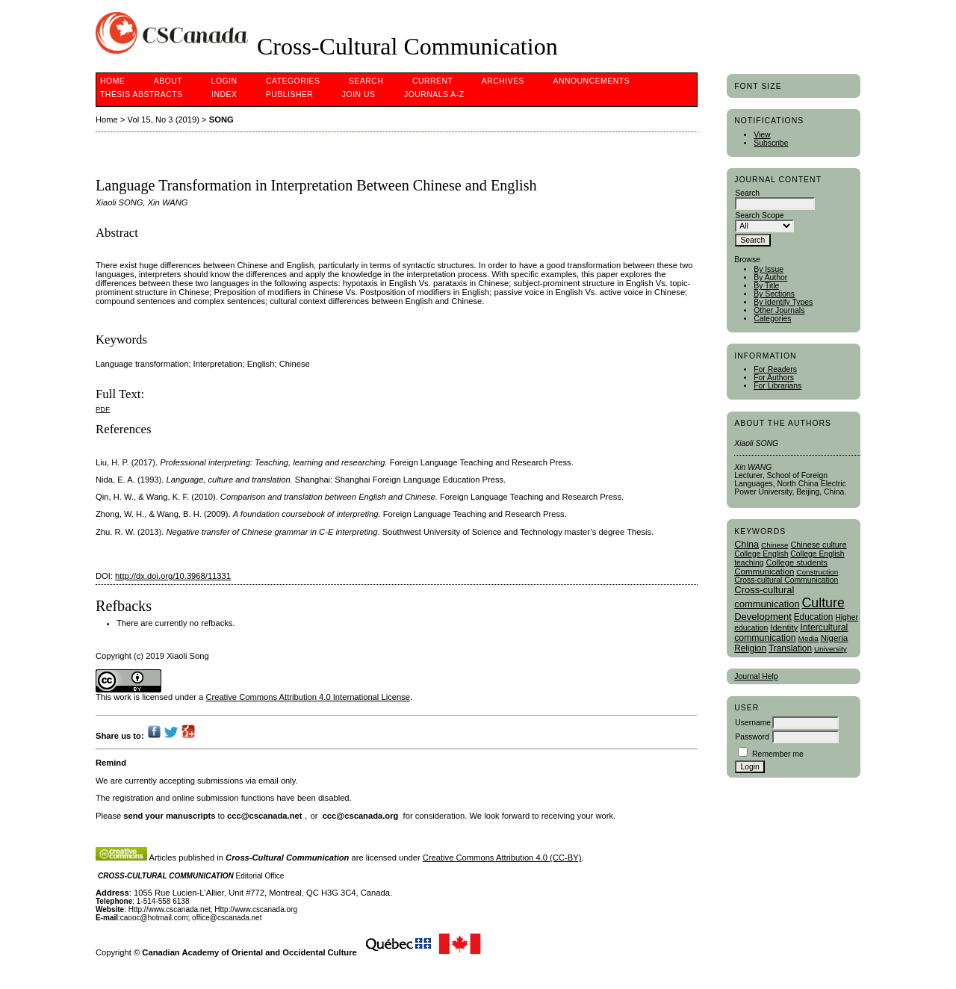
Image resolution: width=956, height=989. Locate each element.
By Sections (774, 294)
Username (753, 723)
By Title (766, 286)
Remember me (778, 754)
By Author (770, 277)
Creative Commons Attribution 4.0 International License (307, 696)
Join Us (359, 94)
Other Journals (779, 310)
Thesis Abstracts (141, 94)
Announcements (591, 81)
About (168, 81)
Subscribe (771, 143)
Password (752, 737)
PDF (103, 409)
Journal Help (755, 676)
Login (224, 81)
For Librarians (777, 386)
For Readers (775, 369)
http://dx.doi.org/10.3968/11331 (173, 575)
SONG (221, 119)
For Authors (774, 377)
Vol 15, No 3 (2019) (163, 119)
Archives (503, 81)
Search (366, 81)
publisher (290, 94)
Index (224, 94)
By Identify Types (783, 302)
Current (432, 81)
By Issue (768, 269)
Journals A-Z (434, 94)
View (762, 135)
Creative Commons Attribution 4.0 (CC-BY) (502, 857)
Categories (772, 318)
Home (112, 81)
